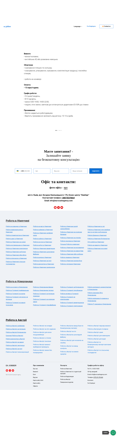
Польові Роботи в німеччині (69, 294)
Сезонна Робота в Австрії (14, 386)
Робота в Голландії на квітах (15, 344)
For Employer (91, 433)
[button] (106, 26)
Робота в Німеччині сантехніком (44, 317)
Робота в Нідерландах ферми (43, 337)
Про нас (35, 419)
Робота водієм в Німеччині (42, 307)
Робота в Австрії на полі (14, 399)
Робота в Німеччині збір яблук (16, 305)
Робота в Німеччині (17, 270)
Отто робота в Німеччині (96, 292)
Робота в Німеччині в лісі (96, 276)
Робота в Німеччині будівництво (99, 289)
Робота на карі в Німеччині (42, 276)
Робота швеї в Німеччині (14, 289)
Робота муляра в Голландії (69, 344)
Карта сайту (36, 433)
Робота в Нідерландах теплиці (43, 340)
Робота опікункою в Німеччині (16, 308)
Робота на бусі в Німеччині (42, 295)
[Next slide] (88, 153)
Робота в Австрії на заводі (15, 392)
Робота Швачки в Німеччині (97, 285)
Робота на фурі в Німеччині (42, 289)
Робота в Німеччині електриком (17, 299)
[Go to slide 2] (57, 180)
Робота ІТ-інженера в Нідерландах (99, 354)
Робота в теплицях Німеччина (70, 314)
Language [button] (77, 26)
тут (65, 237)
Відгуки (35, 427)
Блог (34, 424)
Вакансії (35, 421)
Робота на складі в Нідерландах (17, 337)
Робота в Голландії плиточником (71, 356)
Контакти (90, 430)
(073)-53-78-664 (98, 427)
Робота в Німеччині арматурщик (44, 299)
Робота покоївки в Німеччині (70, 291)
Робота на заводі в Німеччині (97, 295)
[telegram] (58, 257)
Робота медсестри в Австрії (15, 389)
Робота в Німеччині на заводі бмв (71, 301)
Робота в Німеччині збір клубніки (71, 304)
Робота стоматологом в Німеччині (17, 285)
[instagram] (55, 257)
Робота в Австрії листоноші (15, 395)
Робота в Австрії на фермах (15, 376)
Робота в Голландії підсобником (71, 340)
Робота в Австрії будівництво (16, 382)
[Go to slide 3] (59, 180)
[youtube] (61, 257)
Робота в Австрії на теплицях (16, 379)
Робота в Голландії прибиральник (17, 340)
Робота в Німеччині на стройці (70, 288)
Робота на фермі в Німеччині (43, 280)
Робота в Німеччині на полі (42, 311)
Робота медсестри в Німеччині (43, 314)
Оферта (35, 436)
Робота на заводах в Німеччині (16, 276)
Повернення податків (66, 432)
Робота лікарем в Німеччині (69, 307)
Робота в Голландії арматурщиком (72, 353)
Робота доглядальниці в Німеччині (17, 295)
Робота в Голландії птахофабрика (44, 355)
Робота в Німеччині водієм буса (71, 311)
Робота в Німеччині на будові (16, 302)
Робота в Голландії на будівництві (72, 337)
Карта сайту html (38, 430)
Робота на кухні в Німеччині (42, 292)
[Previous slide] (28, 153)
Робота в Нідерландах (19, 331)
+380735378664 (68, 248)
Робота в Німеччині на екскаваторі (72, 298)
